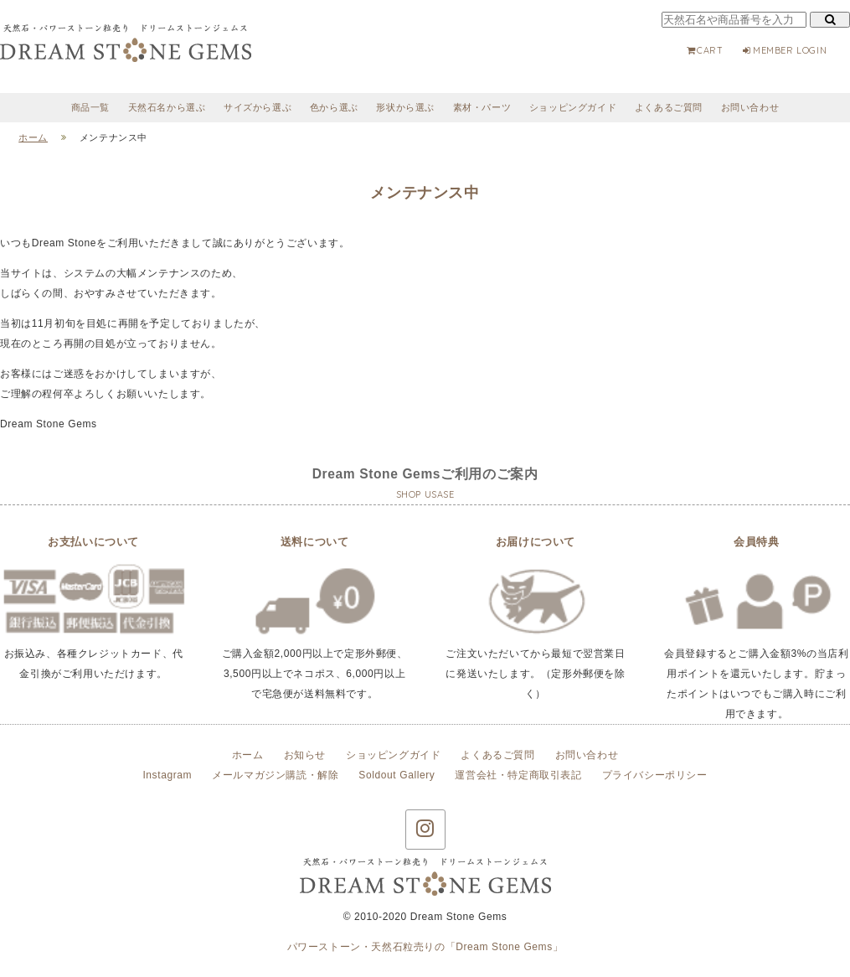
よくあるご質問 (669, 107)
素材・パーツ (482, 107)
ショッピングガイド (572, 107)
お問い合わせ (750, 107)
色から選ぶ (334, 107)
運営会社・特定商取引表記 (518, 775)
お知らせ (305, 755)
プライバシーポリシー (655, 775)
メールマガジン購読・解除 (275, 775)
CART (704, 50)
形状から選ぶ (405, 107)
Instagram (167, 775)
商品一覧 (90, 107)
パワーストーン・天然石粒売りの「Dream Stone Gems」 (425, 947)
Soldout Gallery (396, 775)
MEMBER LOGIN (784, 50)
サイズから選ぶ (257, 107)
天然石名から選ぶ (167, 107)
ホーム (248, 755)
